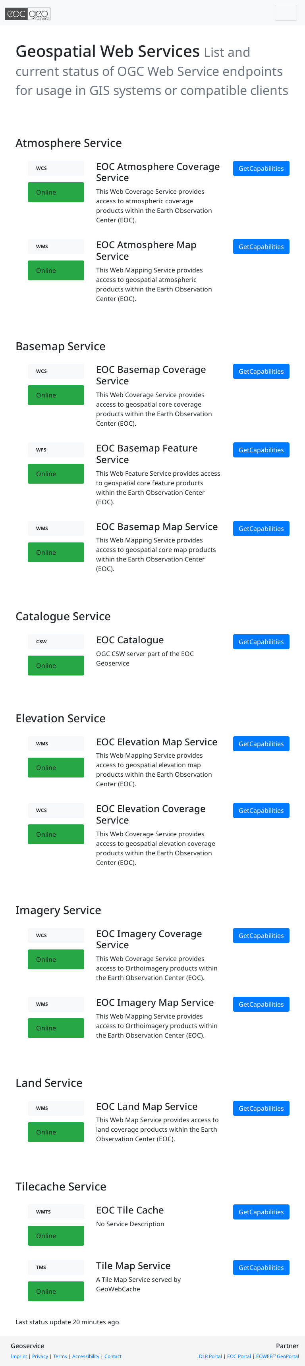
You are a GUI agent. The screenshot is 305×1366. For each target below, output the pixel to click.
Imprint (19, 1356)
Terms (60, 1356)
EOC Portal (239, 1356)
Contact (113, 1356)
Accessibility (85, 1356)
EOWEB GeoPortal (277, 1356)
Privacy (40, 1356)
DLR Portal (210, 1356)
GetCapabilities (261, 168)
